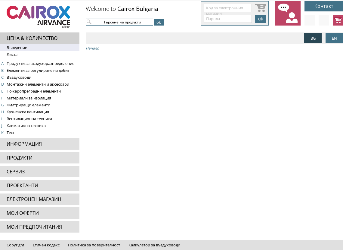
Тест (10, 132)
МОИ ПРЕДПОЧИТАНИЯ (34, 227)
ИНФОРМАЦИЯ (24, 144)
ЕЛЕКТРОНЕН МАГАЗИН (34, 199)
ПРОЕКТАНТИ (22, 185)
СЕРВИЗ (16, 171)
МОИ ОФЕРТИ (23, 213)
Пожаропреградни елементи (34, 91)
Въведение (17, 47)
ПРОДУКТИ (19, 157)
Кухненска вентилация (28, 111)
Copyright (15, 245)
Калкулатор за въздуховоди (154, 245)
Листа (12, 54)
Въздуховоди (19, 77)
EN (334, 38)
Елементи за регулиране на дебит (38, 70)
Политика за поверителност (94, 245)
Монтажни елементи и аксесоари (38, 84)
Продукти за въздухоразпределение (40, 63)
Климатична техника (26, 125)
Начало (92, 48)
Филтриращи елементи (28, 105)
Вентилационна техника (29, 118)
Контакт (323, 6)
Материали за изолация (29, 98)
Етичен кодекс (46, 245)
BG (313, 38)
